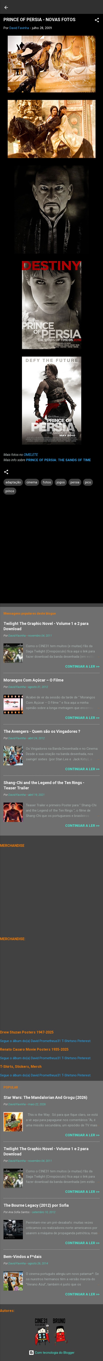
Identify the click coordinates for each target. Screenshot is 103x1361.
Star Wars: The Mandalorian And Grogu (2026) (45, 1097)
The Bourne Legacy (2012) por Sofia (36, 1205)
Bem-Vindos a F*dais (23, 1256)
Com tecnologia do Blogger (51, 1353)
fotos (47, 482)
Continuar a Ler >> (82, 667)
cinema (32, 482)
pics (88, 482)
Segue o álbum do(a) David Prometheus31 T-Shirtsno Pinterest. (45, 1041)
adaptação (13, 482)
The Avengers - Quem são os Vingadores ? (42, 731)
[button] (96, 20)
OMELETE (31, 455)
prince (9, 491)
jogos (61, 482)
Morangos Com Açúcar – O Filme (33, 680)
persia (74, 482)
